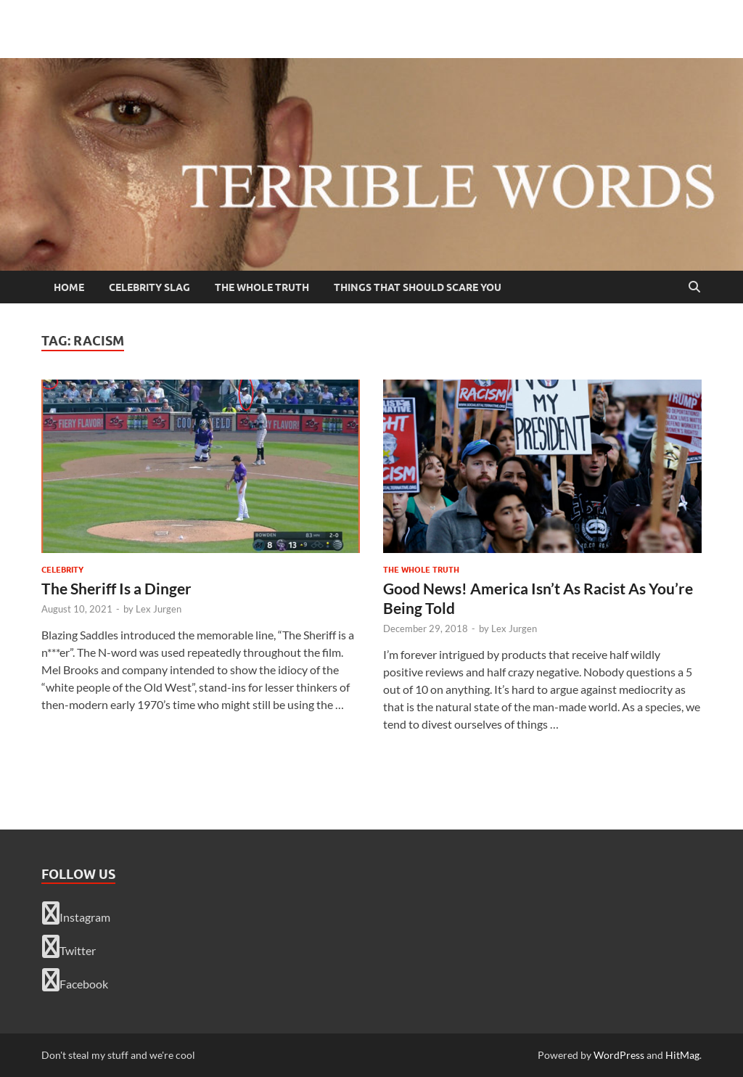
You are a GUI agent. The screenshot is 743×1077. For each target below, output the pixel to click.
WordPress (619, 1055)
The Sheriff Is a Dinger (116, 588)
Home (69, 287)
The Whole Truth (262, 287)
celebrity (62, 570)
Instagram (76, 913)
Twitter (69, 946)
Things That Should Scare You (417, 287)
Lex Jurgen (158, 609)
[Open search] (694, 287)
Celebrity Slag (149, 287)
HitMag (682, 1055)
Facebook (75, 979)
